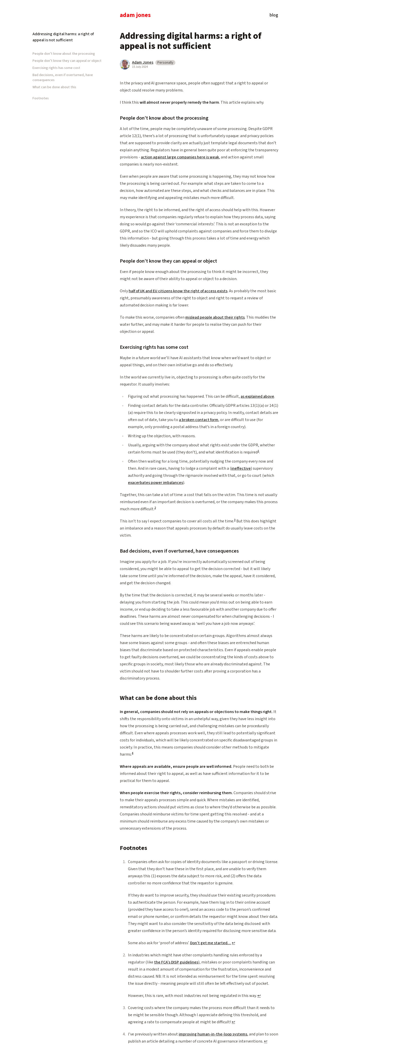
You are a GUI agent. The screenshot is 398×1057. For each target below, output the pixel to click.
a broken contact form (198, 420)
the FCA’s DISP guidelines (176, 962)
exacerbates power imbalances (155, 482)
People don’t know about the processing (63, 53)
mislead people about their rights (215, 317)
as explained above (257, 396)
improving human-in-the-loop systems (213, 1034)
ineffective (241, 468)
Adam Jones (135, 15)
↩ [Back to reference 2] (259, 995)
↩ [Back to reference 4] (265, 1041)
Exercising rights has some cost (56, 67)
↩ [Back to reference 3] (233, 1022)
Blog (274, 15)
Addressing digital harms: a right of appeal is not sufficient (63, 37)
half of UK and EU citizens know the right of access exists (178, 291)
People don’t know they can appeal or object (67, 60)
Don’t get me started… (210, 943)
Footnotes (40, 98)
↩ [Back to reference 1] (233, 943)
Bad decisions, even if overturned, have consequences (62, 77)
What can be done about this (54, 87)
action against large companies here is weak (180, 157)
